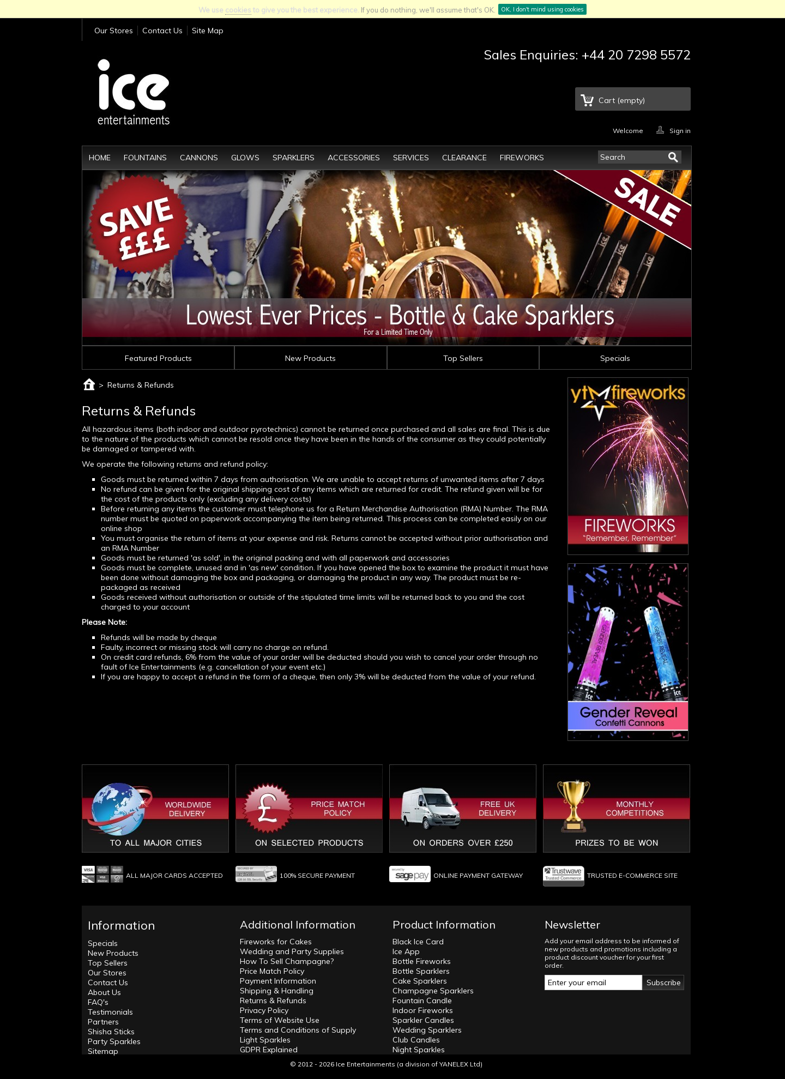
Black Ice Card (418, 942)
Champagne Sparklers (433, 991)
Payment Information (278, 981)
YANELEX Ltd (459, 1064)
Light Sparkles (265, 1040)
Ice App (406, 951)
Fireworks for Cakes (276, 942)
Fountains (145, 157)
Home (100, 157)
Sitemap (103, 1051)
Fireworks (522, 157)
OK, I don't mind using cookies (542, 9)
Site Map (208, 30)
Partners (103, 1022)
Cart (622, 100)
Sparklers (294, 157)
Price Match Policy (272, 971)
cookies (238, 9)
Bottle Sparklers (421, 971)
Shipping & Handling (276, 991)
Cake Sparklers (419, 981)
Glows (245, 157)
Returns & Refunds (273, 1000)
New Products (310, 358)
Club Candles (416, 1040)
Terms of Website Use (279, 1020)
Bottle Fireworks (421, 961)
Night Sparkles (418, 1049)
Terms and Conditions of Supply (298, 1030)
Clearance (464, 157)
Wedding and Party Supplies (292, 951)
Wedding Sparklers (427, 1030)
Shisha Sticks (111, 1031)
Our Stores (113, 30)
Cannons (199, 157)
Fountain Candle (422, 1000)
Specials (615, 358)
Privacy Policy (264, 1010)
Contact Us (162, 30)
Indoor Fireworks (422, 1010)
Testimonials (110, 1012)
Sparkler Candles (423, 1020)
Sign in (680, 130)
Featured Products (158, 358)
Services (411, 157)
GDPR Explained (269, 1049)
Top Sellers (463, 358)
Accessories (354, 157)
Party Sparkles (114, 1041)
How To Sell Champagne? (287, 961)
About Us (104, 992)
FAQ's (98, 1002)
